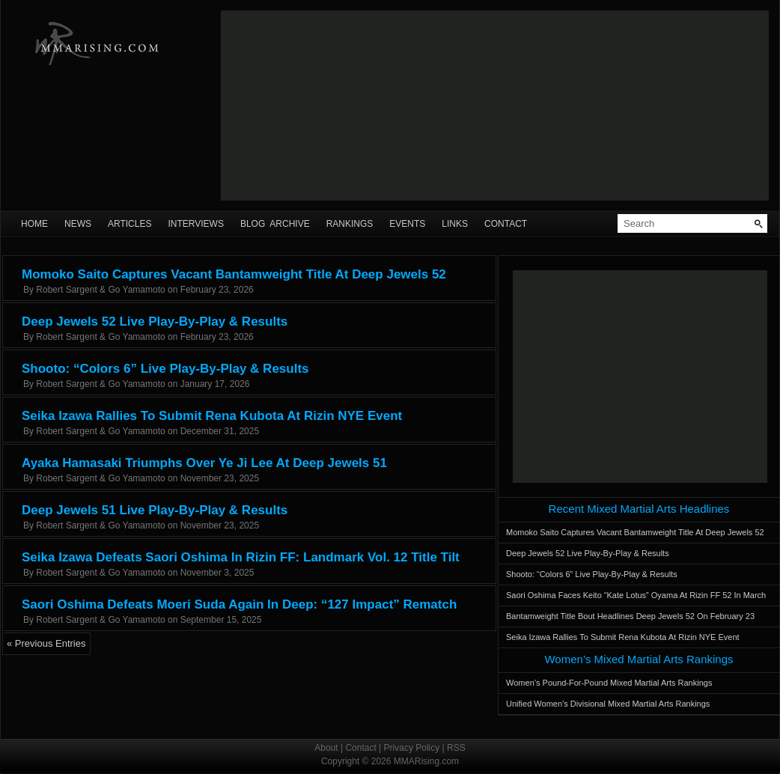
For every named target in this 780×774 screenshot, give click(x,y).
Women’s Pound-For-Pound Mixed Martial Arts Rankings (609, 682)
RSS (456, 748)
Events (407, 224)
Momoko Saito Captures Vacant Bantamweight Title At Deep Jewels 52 (234, 274)
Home (34, 224)
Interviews (195, 224)
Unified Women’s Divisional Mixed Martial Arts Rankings (608, 703)
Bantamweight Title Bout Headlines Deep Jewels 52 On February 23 (630, 616)
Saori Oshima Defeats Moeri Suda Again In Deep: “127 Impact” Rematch (239, 604)
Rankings (350, 224)
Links (455, 224)
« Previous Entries (46, 643)
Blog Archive (275, 224)
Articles (129, 224)
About (326, 748)
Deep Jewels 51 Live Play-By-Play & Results (154, 510)
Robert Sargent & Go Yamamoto (100, 289)
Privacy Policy (412, 748)
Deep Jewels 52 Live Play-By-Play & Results (154, 321)
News (77, 224)
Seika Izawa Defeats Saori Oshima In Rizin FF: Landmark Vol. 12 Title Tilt (241, 557)
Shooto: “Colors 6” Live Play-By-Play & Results (165, 369)
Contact (505, 224)
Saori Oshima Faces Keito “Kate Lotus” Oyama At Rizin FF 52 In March (636, 595)
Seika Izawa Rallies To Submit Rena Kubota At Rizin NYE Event (212, 416)
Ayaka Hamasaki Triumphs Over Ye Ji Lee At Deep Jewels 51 (204, 463)
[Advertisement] (330, 105)
